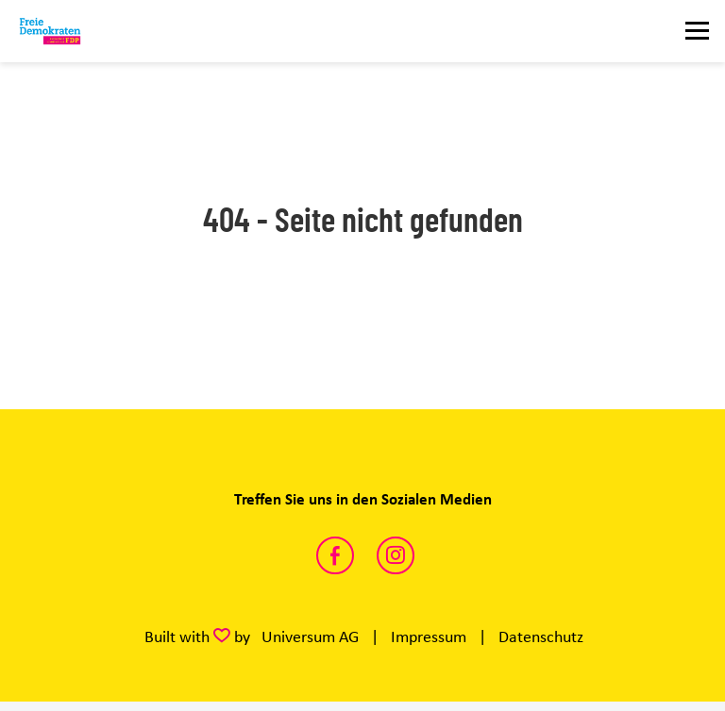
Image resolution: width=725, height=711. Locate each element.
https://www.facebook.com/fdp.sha (335, 555)
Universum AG (310, 636)
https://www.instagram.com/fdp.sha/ (395, 555)
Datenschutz (540, 636)
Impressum (428, 636)
